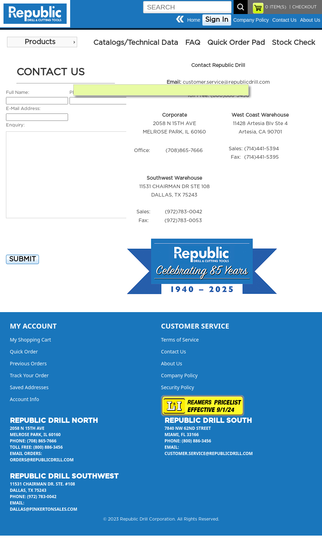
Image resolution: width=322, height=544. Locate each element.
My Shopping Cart (30, 339)
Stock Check (293, 42)
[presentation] (59, 239)
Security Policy (177, 387)
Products (40, 42)
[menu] (42, 42)
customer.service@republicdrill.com (226, 82)
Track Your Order (29, 375)
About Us (310, 20)
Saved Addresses (29, 387)
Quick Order (24, 351)
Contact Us (284, 20)
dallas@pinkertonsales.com (43, 509)
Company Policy (251, 20)
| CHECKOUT (302, 7)
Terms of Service (180, 339)
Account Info (24, 399)
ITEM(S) (275, 7)
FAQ (192, 42)
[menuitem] (42, 42)
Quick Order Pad (236, 42)
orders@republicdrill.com (42, 460)
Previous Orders (28, 363)
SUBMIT (22, 259)
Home (193, 20)
